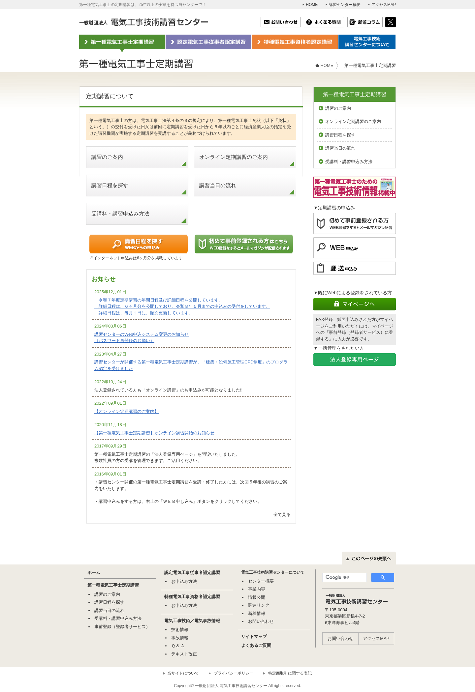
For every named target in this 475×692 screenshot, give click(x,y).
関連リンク (258, 605)
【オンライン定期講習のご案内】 (126, 411)
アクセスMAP (383, 4)
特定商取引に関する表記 (290, 673)
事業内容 (256, 589)
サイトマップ (254, 636)
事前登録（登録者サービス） (122, 626)
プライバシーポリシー (233, 673)
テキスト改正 (184, 653)
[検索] (344, 578)
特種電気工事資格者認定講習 (192, 596)
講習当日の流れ (217, 185)
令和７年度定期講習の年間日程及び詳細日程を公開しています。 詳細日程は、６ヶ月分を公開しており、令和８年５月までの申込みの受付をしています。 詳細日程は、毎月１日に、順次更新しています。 (182, 306)
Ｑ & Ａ (178, 645)
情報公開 (256, 597)
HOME (312, 4)
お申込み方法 (184, 581)
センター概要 (261, 581)
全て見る (282, 514)
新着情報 (256, 613)
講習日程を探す (109, 185)
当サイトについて (183, 673)
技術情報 (179, 629)
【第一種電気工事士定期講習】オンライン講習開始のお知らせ (154, 432)
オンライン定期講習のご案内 (233, 157)
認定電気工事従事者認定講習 (192, 572)
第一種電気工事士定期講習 (354, 94)
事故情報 (179, 637)
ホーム (93, 572)
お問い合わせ (261, 621)
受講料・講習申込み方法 (120, 213)
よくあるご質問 (256, 645)
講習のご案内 (107, 157)
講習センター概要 (345, 4)
